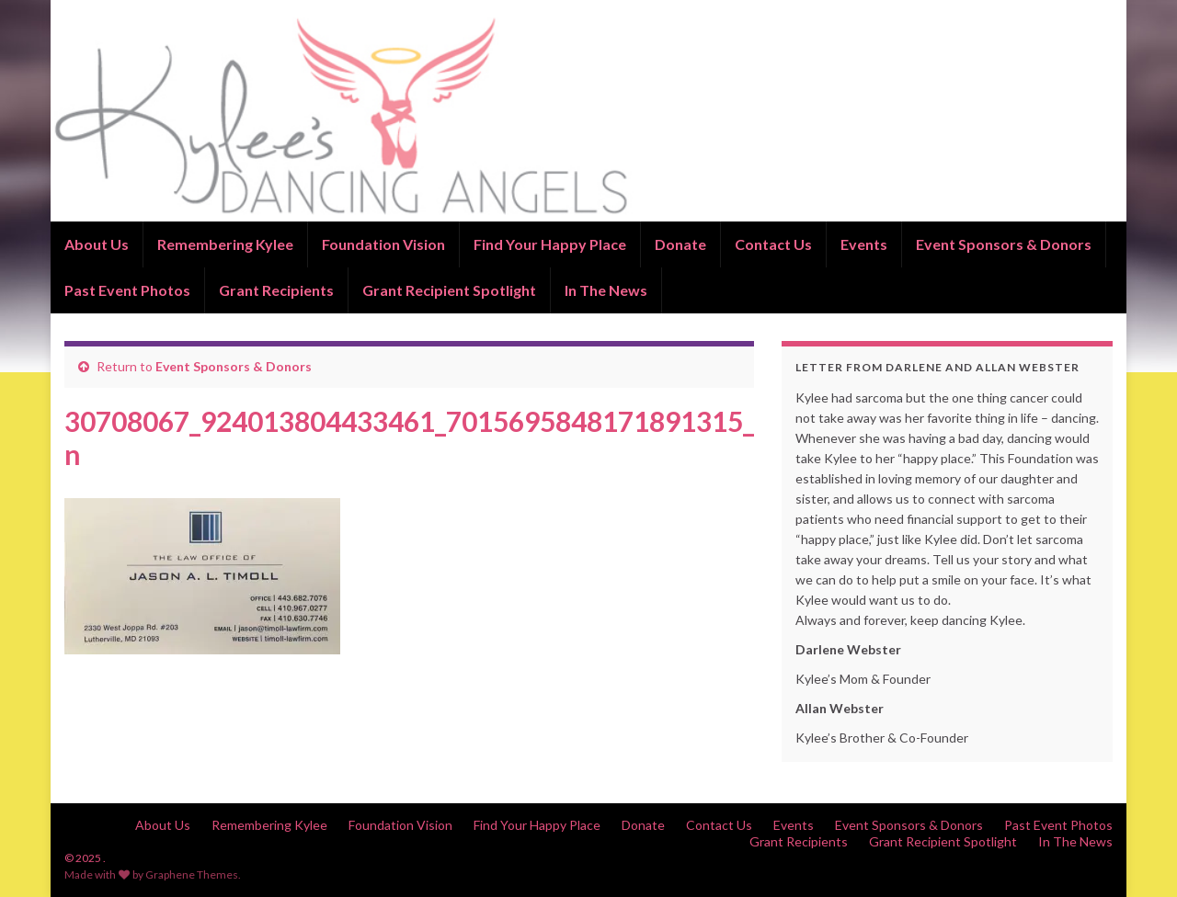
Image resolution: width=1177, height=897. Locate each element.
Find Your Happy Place (550, 244)
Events (863, 244)
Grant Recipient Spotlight (449, 290)
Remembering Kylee (225, 244)
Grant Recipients (276, 290)
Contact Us (773, 244)
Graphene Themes (191, 874)
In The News (606, 290)
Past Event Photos (127, 290)
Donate (680, 244)
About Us (96, 244)
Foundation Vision (383, 244)
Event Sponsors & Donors (1003, 244)
